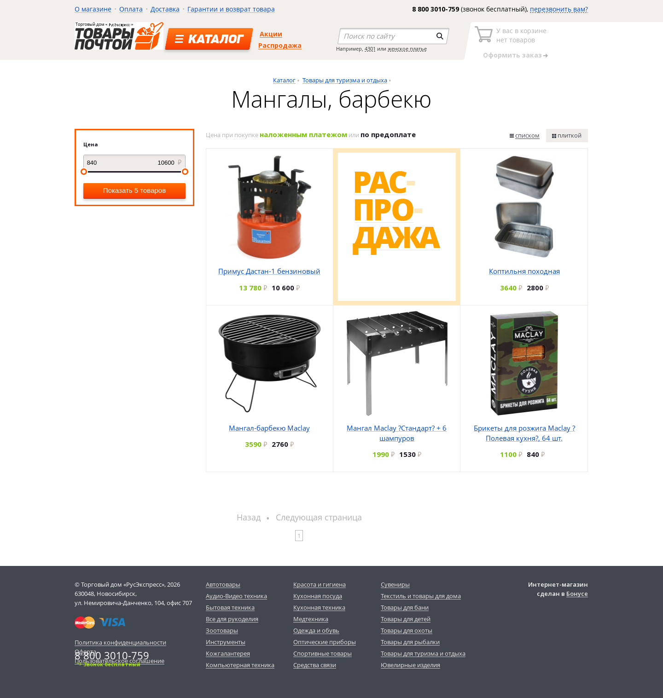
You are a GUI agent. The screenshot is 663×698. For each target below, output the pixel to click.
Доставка (165, 9)
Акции (271, 33)
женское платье (407, 48)
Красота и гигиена (319, 584)
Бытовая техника (230, 607)
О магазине (93, 9)
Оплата (131, 9)
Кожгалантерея (228, 653)
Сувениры (395, 584)
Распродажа (280, 45)
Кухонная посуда (317, 596)
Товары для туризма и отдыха (344, 80)
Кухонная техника (319, 607)
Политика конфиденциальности (120, 642)
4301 (370, 48)
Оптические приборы (324, 642)
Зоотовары (222, 630)
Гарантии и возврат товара (231, 9)
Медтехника (310, 619)
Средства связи (314, 665)
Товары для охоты (406, 630)
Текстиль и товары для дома (421, 596)
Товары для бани (405, 607)
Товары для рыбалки (410, 642)
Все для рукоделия (232, 619)
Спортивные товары (322, 653)
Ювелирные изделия (410, 665)
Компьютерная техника (240, 665)
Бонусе (577, 593)
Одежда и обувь (316, 630)
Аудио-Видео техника (236, 596)
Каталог (284, 80)
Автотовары (223, 584)
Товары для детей (405, 619)
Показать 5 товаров (134, 190)
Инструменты (225, 642)
